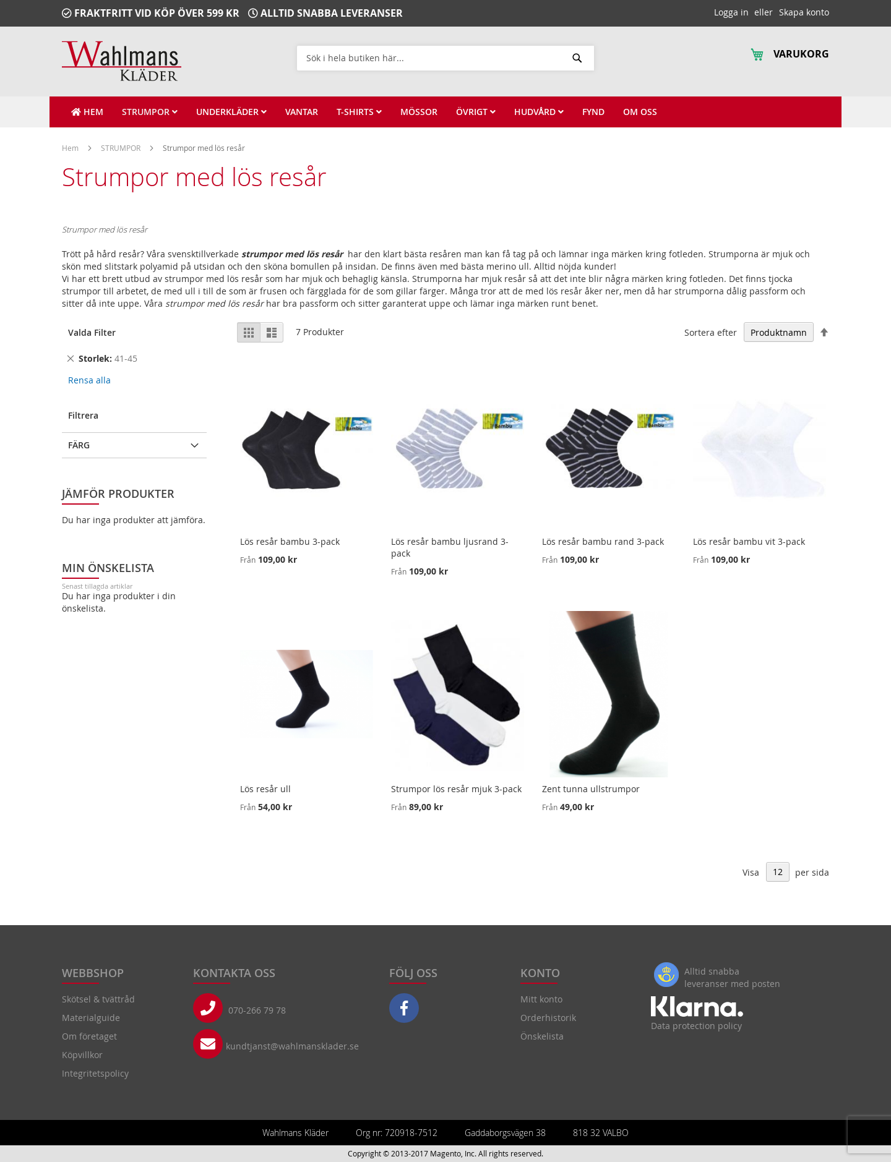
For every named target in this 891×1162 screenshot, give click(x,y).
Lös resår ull (265, 789)
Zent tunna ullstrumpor (591, 789)
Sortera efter (710, 332)
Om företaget (89, 1036)
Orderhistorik (548, 1017)
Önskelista (542, 1036)
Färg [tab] (79, 445)
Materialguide (91, 1017)
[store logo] (121, 61)
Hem (71, 148)
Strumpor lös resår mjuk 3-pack (456, 789)
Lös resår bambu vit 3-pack (749, 541)
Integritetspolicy (95, 1073)
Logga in (731, 12)
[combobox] (445, 57)
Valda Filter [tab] (92, 332)
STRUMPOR (121, 148)
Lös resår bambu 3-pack (290, 541)
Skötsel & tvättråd (98, 999)
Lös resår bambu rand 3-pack (603, 541)
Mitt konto (541, 999)
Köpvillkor (82, 1055)
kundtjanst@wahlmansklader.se (292, 1046)
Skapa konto (804, 12)
